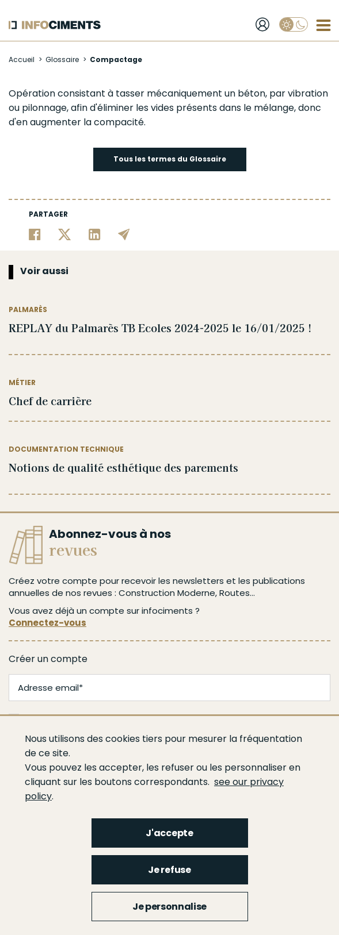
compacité (119, 122)
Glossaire (62, 59)
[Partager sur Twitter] (64, 234)
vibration (308, 93)
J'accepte (169, 833)
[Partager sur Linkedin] (95, 234)
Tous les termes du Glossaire (169, 159)
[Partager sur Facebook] (35, 234)
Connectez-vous (47, 623)
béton (251, 93)
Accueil (22, 59)
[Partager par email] (124, 234)
